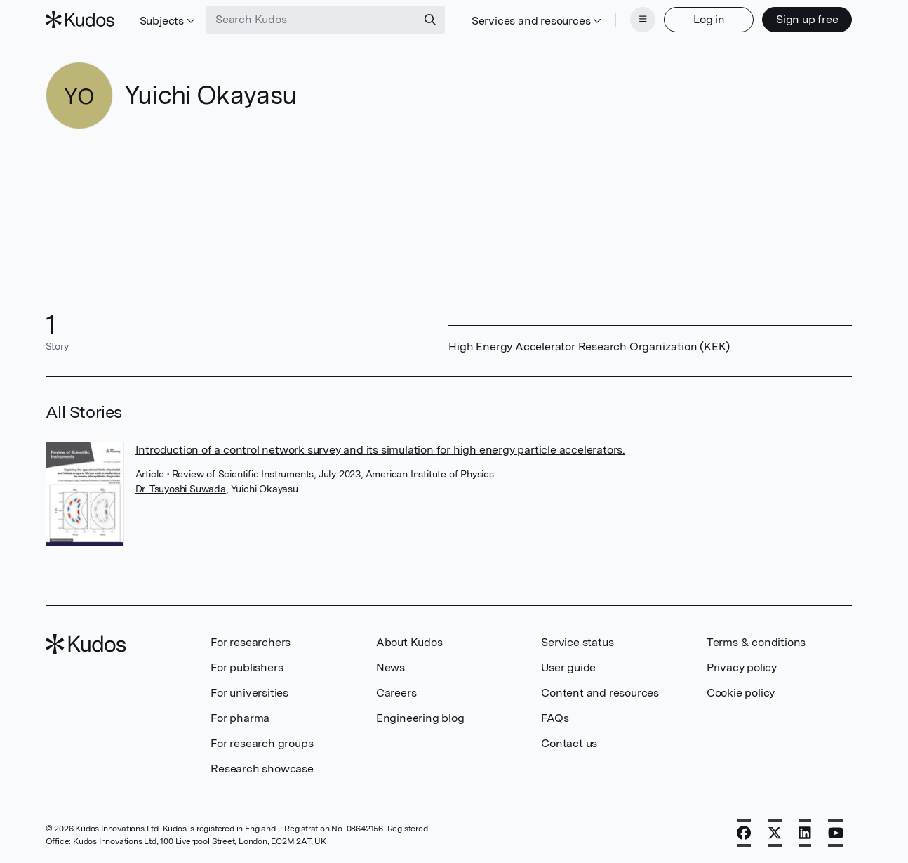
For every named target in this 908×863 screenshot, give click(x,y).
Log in (709, 19)
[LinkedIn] (805, 833)
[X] (775, 833)
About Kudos (409, 642)
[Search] (430, 19)
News (390, 667)
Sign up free (807, 19)
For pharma (240, 718)
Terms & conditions (756, 642)
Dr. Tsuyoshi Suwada (180, 488)
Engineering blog (420, 718)
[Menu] (642, 19)
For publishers (247, 667)
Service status (577, 642)
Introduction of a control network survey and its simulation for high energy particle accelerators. (380, 449)
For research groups (262, 743)
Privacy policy (742, 667)
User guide (568, 667)
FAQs (554, 718)
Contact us (569, 743)
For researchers (251, 642)
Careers (396, 692)
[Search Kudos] (311, 19)
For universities (249, 692)
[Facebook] (744, 833)
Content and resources (600, 692)
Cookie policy (741, 692)
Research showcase (262, 768)
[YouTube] (836, 833)
